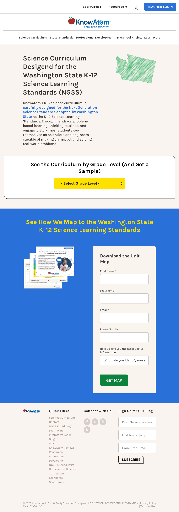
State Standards (61, 37)
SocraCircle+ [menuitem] (57, 482)
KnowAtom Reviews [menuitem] (61, 447)
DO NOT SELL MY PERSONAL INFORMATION (114, 503)
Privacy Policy (148, 503)
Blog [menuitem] (52, 439)
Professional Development (95, 37)
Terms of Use (148, 506)
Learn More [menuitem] (56, 430)
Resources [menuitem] (56, 452)
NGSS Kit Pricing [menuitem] (60, 426)
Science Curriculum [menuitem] (62, 417)
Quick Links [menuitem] (59, 411)
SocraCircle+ (92, 6)
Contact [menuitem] (54, 422)
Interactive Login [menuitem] (60, 435)
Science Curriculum (33, 37)
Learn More (152, 37)
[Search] (136, 7)
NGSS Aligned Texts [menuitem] (61, 465)
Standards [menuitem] (56, 477)
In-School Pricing (129, 37)
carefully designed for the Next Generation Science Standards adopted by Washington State (60, 112)
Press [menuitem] (52, 443)
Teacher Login (160, 7)
